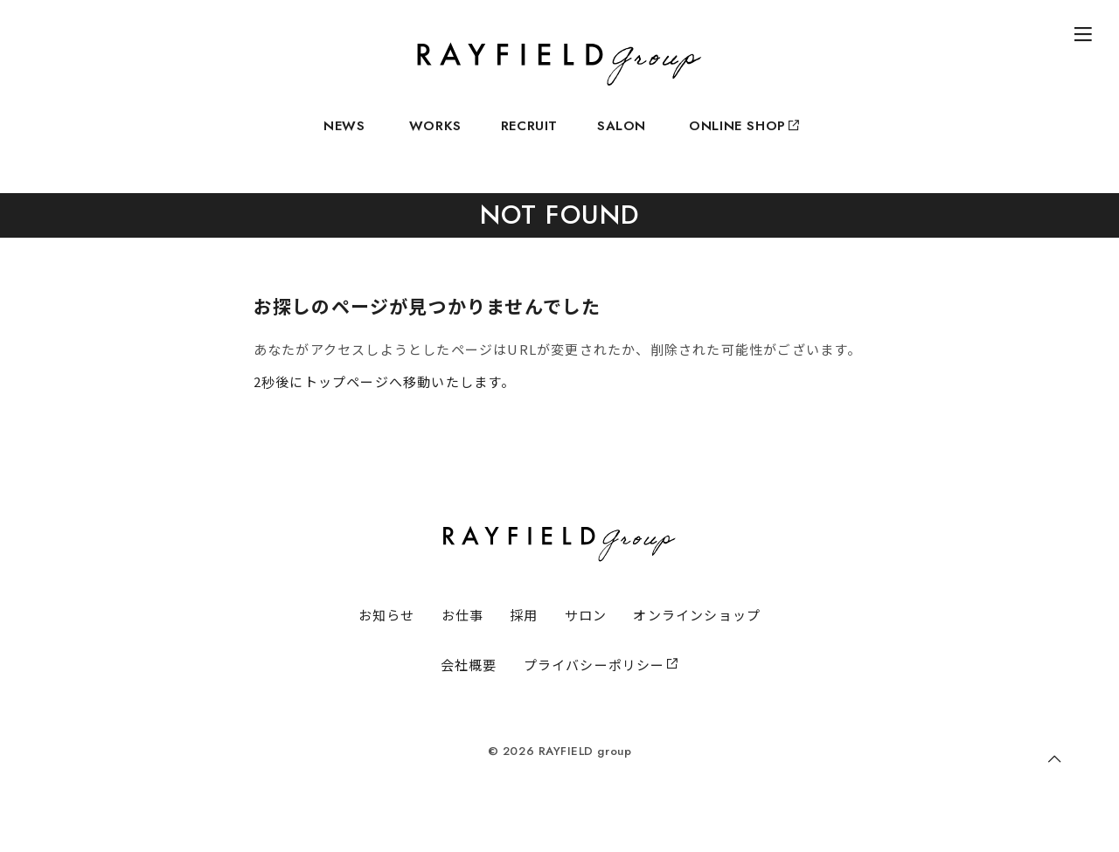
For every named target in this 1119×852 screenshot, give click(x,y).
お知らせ (386, 638)
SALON (621, 136)
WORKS (435, 136)
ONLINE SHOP (742, 136)
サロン (586, 638)
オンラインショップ (697, 638)
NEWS (343, 136)
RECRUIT (529, 136)
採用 (524, 638)
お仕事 (462, 638)
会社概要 (469, 688)
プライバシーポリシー (601, 688)
